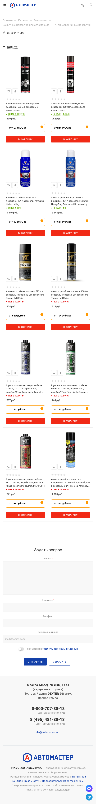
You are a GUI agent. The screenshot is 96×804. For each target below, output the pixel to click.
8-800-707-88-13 (47, 710)
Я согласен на (52, 648)
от (17, 128)
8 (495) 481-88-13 (47, 721)
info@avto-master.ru (48, 732)
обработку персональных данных (60, 648)
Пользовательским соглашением (62, 781)
